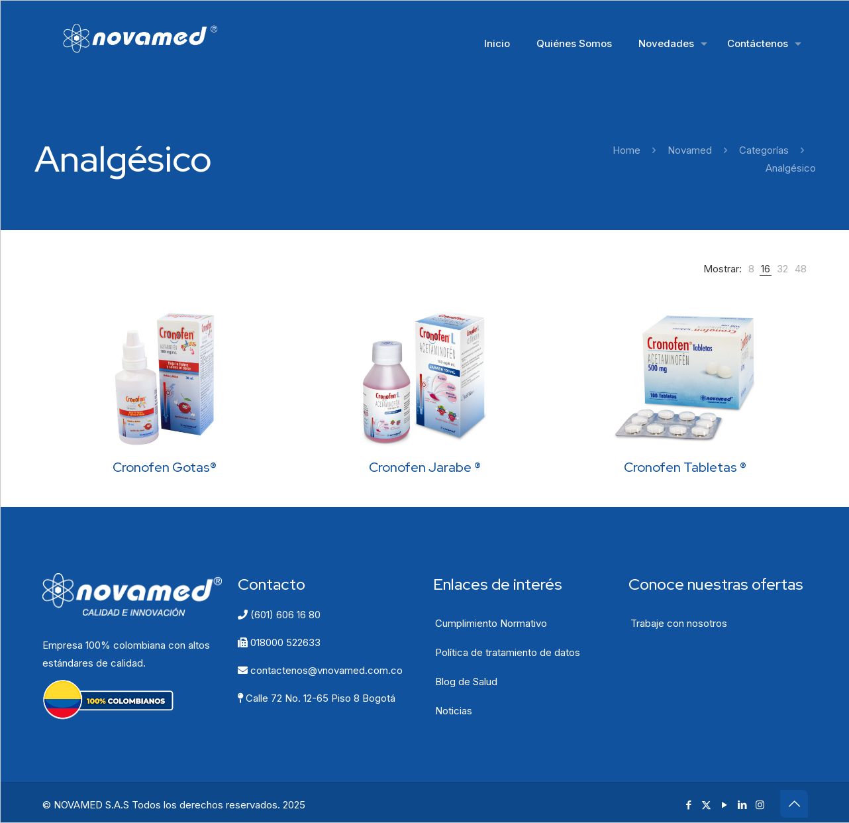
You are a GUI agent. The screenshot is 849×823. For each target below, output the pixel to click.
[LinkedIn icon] (742, 804)
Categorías (764, 150)
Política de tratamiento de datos (507, 652)
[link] (751, 269)
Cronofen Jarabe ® (425, 467)
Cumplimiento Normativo (491, 623)
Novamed (690, 150)
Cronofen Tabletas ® (685, 467)
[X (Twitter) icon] (706, 804)
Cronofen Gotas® (165, 467)
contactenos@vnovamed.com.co (320, 670)
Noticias (453, 710)
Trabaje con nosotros (678, 623)
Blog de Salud (466, 681)
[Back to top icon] (794, 804)
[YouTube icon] (724, 804)
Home (626, 150)
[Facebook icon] (688, 804)
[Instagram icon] (760, 804)
